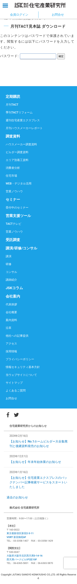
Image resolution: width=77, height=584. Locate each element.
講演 (8, 256)
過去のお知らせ (17, 497)
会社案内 (13, 296)
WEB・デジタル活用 (18, 183)
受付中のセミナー (17, 207)
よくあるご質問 (16, 390)
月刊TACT (12, 104)
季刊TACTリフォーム (19, 112)
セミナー (13, 199)
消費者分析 (13, 168)
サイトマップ (14, 382)
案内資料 (11, 320)
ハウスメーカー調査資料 (21, 144)
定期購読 (13, 96)
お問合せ (11, 398)
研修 (8, 264)
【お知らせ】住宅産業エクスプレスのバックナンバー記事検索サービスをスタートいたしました (38, 482)
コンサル (11, 272)
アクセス (11, 343)
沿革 (8, 328)
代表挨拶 (11, 304)
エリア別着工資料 (17, 160)
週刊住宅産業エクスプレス (23, 120)
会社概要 (11, 312)
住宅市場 (11, 175)
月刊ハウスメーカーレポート (24, 128)
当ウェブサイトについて (21, 375)
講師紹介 (11, 279)
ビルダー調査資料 (17, 152)
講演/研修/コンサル (21, 248)
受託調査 (13, 240)
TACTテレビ (13, 224)
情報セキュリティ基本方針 (23, 367)
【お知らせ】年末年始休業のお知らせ (35, 462)
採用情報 (11, 351)
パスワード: (28, 56)
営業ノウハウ (14, 191)
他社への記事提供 (17, 335)
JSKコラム (14, 288)
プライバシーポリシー (20, 359)
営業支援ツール (18, 216)
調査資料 (13, 136)
